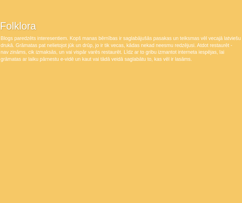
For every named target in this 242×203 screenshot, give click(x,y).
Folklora (18, 26)
